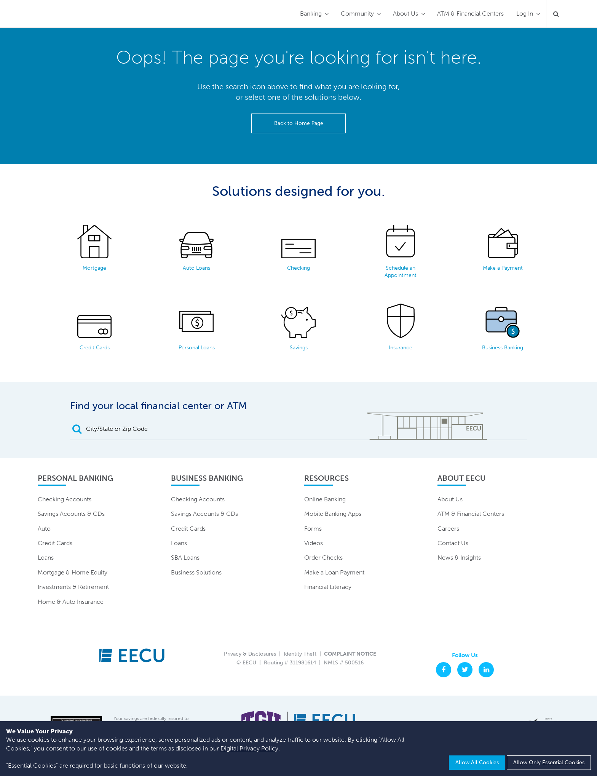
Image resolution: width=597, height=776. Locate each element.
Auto (44, 528)
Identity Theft (300, 654)
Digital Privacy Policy (249, 748)
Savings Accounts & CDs (71, 513)
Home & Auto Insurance (71, 601)
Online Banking (325, 499)
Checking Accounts (64, 499)
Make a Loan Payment (334, 572)
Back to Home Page (298, 123)
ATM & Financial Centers (470, 13)
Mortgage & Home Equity (72, 572)
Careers (448, 528)
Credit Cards (55, 543)
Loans (46, 557)
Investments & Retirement (73, 586)
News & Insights (459, 557)
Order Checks (323, 557)
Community (357, 13)
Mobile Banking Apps (332, 513)
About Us (405, 13)
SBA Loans (185, 557)
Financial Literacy (327, 586)
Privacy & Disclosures (250, 654)
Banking (311, 13)
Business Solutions (196, 572)
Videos (313, 543)
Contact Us (452, 543)
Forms (313, 528)
